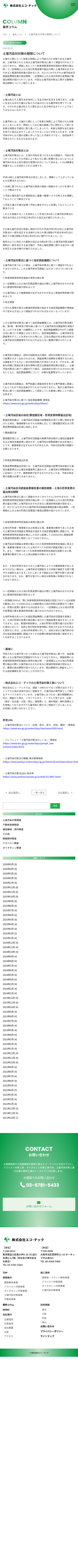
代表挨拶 (8, 1323)
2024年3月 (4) (10, 984)
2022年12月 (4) (10, 1053)
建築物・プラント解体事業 (55, 1277)
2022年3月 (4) (10, 1094)
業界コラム (8, 1304)
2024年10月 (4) (10, 951)
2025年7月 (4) (10, 910)
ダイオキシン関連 (12, 847)
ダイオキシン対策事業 (15, 1290)
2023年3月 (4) (10, 1039)
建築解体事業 (11, 1282)
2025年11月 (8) (10, 892)
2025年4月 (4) (10, 924)
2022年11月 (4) (10, 1057)
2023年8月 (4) (10, 1016)
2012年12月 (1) (10, 1117)
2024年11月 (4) (10, 947)
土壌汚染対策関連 (15, 42)
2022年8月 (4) (10, 1071)
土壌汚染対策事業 (13, 1295)
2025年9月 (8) (10, 901)
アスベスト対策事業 (14, 1286)
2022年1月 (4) (10, 1104)
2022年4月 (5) (10, 1090)
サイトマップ (47, 1336)
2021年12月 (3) (10, 1108)
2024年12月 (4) (10, 942)
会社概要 (8, 1327)
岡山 (44, 1322)
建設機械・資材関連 (13, 829)
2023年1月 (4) (10, 1048)
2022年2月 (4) (10, 1099)
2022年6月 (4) (10, 1080)
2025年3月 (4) (10, 928)
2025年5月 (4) (10, 919)
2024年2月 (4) (10, 988)
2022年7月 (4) (10, 1076)
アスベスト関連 (11, 843)
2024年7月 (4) (10, 965)
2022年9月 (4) (10, 1067)
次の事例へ (63, 792)
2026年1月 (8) (10, 882)
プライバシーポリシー (51, 1331)
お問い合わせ (47, 1326)
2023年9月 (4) (10, 1011)
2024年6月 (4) (10, 970)
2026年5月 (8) (10, 864)
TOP (5, 1272)
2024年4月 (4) (10, 979)
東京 (44, 1309)
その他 (6, 834)
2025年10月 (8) (10, 896)
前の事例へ (14, 792)
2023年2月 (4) (10, 1044)
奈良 (44, 1318)
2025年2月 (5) (10, 933)
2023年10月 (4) (10, 1007)
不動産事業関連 (11, 824)
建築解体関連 (9, 838)
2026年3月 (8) (10, 873)
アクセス (8, 1336)
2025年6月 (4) (10, 915)
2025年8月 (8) (10, 905)
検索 (55, 806)
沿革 (6, 1332)
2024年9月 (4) (10, 956)
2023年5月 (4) (10, 1030)
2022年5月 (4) (10, 1085)
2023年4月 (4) (10, 1034)
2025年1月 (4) (10, 938)
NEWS (6, 1309)
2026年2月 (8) (10, 878)
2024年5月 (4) (10, 975)
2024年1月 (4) (10, 993)
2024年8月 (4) (10, 961)
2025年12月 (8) (10, 887)
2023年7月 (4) (10, 1021)
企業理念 (8, 1319)
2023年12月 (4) (10, 998)
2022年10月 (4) (10, 1062)
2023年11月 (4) (10, 1002)
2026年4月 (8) (10, 869)
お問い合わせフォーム (39, 1204)
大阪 (44, 1313)
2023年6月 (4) (10, 1025)
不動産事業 (10, 1299)
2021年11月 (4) (10, 1113)
